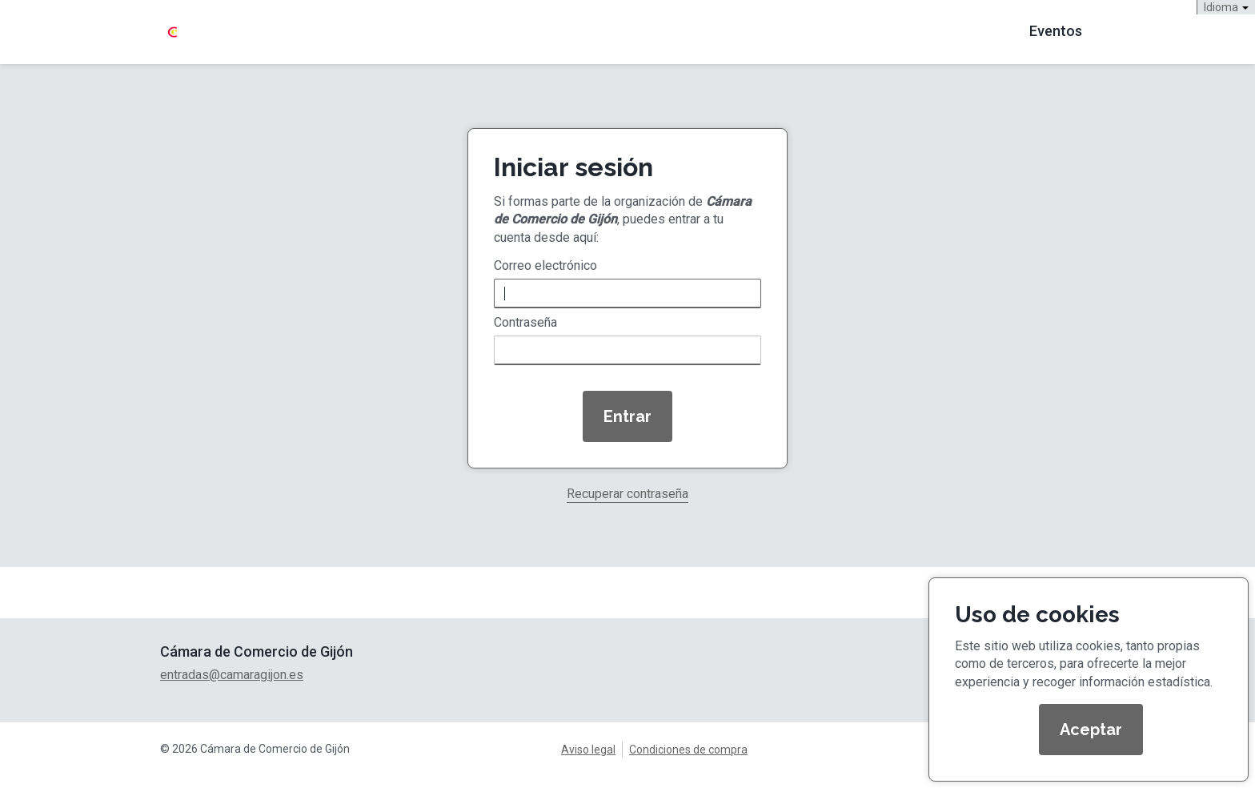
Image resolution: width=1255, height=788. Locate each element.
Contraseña (525, 322)
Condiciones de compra (688, 749)
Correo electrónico (545, 265)
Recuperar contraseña (627, 494)
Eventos (1055, 30)
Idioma (1226, 7)
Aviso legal (588, 749)
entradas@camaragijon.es (231, 674)
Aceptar (1091, 729)
